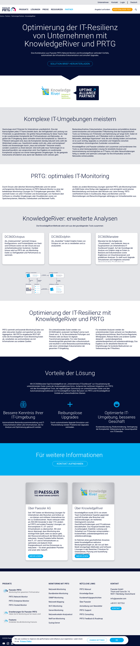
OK (117, 640)
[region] (70, 640)
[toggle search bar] (135, 9)
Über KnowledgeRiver (89, 508)
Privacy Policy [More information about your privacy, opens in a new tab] (26, 641)
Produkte (23, 9)
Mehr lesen (36, 556)
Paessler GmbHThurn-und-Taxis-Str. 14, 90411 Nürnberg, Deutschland (122, 591)
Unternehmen (103, 2)
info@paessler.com (118, 599)
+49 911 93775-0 (117, 603)
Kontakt (114, 2)
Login (122, 2)
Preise (45, 9)
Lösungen (35, 9)
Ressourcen (57, 9)
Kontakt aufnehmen (70, 463)
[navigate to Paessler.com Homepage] (9, 9)
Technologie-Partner (17, 16)
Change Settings (97, 640)
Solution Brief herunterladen (70, 63)
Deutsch (133, 2)
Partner (69, 9)
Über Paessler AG (39, 508)
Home (2, 16)
